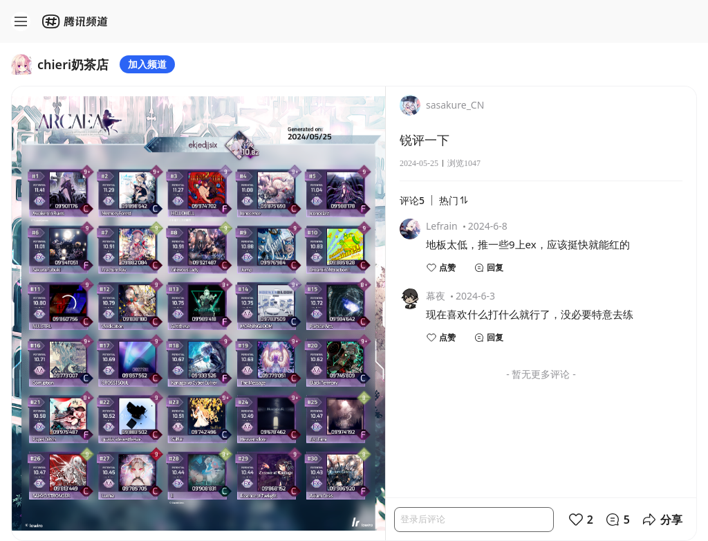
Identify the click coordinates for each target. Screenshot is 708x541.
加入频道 (147, 64)
